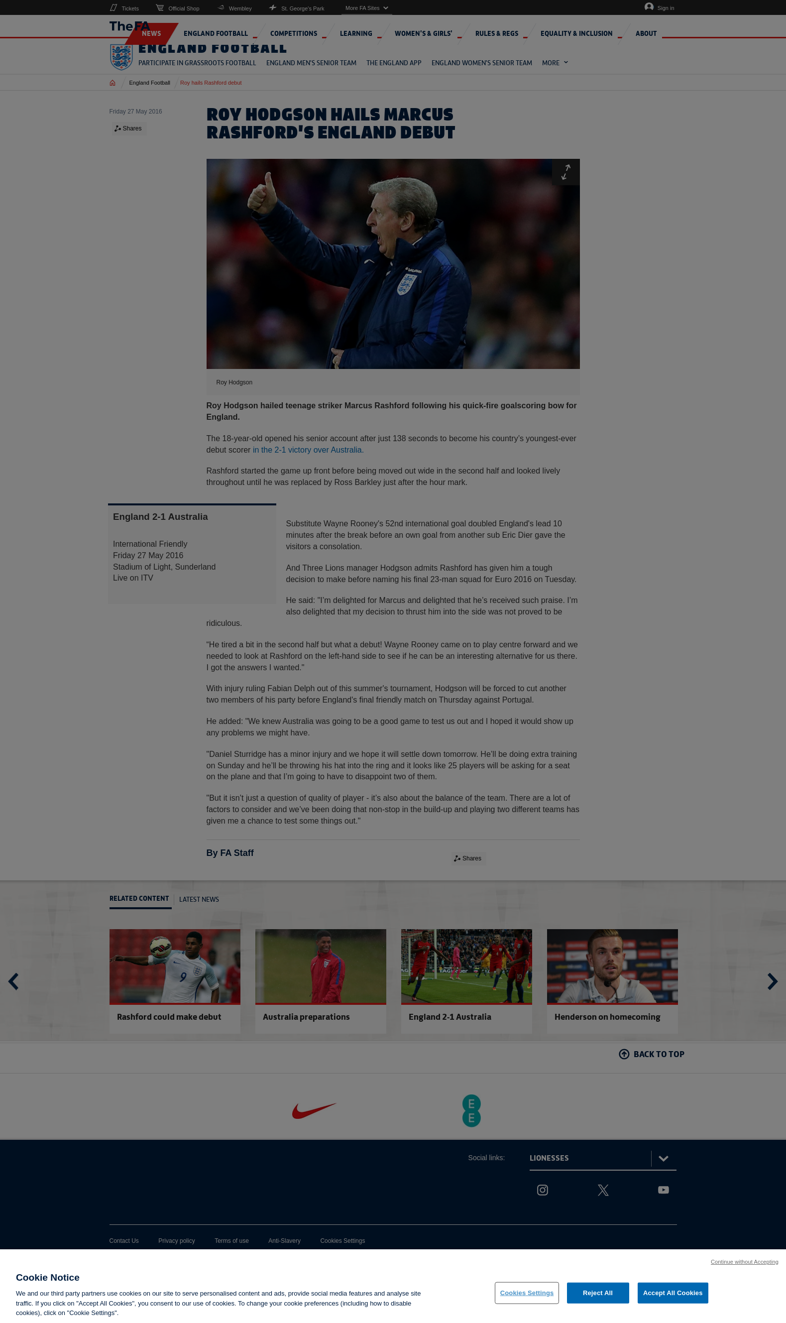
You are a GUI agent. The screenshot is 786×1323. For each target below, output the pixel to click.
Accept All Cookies (673, 1300)
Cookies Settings (527, 1300)
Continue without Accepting (745, 1269)
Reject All (598, 1300)
